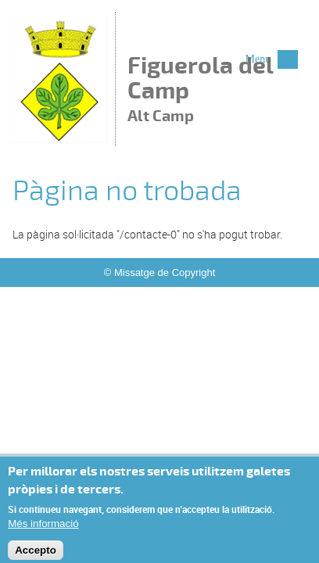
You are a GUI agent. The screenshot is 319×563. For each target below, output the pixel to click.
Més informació (43, 527)
